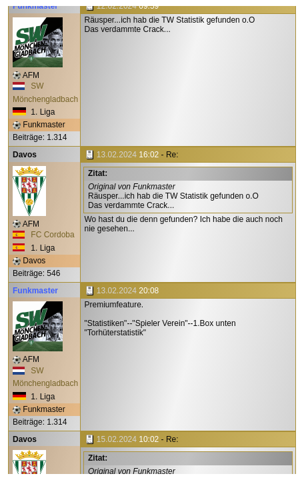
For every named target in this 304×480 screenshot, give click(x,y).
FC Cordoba (44, 234)
